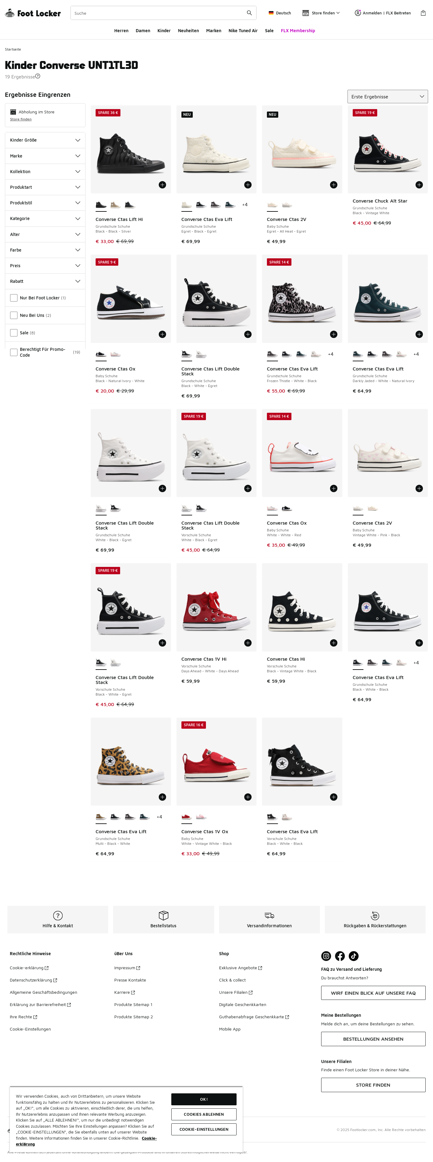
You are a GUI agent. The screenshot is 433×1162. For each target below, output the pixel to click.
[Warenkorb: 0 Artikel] (423, 13)
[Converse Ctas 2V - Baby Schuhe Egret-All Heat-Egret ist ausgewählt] (272, 205)
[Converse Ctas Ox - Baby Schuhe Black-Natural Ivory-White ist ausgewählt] (101, 354)
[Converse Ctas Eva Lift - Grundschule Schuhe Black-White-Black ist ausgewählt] (358, 663)
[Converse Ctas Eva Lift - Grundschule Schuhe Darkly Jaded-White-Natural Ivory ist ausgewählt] (358, 354)
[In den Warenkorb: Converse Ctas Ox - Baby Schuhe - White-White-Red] (333, 488)
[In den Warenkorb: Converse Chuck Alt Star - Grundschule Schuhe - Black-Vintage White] (419, 184)
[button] (37, 76)
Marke (45, 155)
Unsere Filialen (236, 992)
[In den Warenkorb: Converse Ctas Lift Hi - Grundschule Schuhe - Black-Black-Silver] (162, 184)
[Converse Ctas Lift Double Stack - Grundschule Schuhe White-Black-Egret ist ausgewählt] (101, 508)
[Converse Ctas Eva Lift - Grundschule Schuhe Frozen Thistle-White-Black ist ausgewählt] (272, 354)
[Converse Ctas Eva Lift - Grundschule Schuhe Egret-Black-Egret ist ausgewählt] (186, 205)
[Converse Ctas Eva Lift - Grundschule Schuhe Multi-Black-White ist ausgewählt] (101, 817)
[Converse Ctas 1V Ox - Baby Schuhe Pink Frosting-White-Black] (201, 817)
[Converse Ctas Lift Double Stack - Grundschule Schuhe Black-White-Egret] (115, 508)
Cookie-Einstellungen (30, 1028)
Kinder (164, 30)
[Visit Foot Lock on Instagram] (326, 956)
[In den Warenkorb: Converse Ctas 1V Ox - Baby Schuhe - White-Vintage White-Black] (248, 797)
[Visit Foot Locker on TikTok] (354, 956)
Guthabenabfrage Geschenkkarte (254, 1016)
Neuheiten (188, 30)
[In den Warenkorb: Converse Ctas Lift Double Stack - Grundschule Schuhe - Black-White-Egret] (248, 334)
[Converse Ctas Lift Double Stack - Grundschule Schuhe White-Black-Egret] (201, 354)
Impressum (127, 967)
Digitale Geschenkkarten (242, 1004)
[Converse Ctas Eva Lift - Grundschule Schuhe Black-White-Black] (201, 205)
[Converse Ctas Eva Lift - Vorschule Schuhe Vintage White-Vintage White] (287, 817)
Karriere (124, 992)
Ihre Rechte (23, 1016)
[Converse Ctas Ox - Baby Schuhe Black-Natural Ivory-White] (287, 508)
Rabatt (45, 281)
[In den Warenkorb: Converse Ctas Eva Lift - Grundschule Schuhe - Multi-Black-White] (162, 797)
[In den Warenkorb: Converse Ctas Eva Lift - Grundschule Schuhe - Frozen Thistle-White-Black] (333, 334)
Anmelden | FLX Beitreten (383, 13)
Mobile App (230, 1028)
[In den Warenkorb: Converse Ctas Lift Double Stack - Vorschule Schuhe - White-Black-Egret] (248, 488)
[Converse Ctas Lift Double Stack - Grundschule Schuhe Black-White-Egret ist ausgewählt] (186, 354)
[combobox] (163, 13)
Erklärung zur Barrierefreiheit (40, 1004)
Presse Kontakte (130, 979)
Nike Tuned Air (243, 30)
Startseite (13, 49)
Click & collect (232, 979)
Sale (269, 30)
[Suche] (163, 13)
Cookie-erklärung (29, 967)
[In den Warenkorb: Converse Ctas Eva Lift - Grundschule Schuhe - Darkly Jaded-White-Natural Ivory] (419, 334)
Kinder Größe (45, 139)
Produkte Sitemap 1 (133, 1004)
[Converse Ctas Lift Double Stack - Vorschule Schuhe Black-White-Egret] (201, 508)
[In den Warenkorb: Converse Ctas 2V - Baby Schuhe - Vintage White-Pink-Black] (419, 488)
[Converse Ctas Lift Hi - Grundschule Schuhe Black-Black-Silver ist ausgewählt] (101, 205)
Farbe (45, 250)
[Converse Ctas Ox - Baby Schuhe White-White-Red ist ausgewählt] (272, 508)
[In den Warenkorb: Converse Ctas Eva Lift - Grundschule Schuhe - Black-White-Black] (419, 643)
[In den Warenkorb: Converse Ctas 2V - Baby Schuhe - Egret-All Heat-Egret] (333, 184)
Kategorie (45, 218)
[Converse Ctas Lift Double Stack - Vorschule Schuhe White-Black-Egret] (115, 663)
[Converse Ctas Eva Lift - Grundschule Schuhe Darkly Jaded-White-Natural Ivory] (230, 205)
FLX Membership (298, 30)
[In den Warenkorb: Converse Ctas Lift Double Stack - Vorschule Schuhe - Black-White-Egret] (162, 643)
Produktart (45, 187)
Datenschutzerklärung (33, 979)
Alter (45, 234)
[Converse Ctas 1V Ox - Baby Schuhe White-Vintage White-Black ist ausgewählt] (186, 817)
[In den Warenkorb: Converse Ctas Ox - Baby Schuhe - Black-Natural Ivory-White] (162, 334)
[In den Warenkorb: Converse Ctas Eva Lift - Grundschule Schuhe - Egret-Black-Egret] (248, 184)
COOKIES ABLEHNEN (204, 1114)
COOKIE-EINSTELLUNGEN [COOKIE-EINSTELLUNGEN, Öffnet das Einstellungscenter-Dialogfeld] (204, 1129)
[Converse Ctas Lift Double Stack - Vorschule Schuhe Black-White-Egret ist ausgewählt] (101, 663)
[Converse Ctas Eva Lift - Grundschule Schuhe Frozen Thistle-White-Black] (216, 205)
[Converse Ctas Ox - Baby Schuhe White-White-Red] (115, 354)
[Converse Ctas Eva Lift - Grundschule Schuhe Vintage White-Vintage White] (316, 354)
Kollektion (45, 171)
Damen (143, 30)
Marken (213, 30)
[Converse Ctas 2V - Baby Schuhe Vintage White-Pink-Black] (287, 205)
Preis (45, 265)
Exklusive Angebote (240, 967)
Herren (121, 30)
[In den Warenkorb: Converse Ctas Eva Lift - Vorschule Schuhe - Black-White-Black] (333, 797)
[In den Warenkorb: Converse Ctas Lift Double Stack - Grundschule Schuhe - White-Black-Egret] (162, 488)
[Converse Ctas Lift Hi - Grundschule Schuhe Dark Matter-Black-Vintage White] (130, 205)
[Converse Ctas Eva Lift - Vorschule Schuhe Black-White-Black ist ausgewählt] (272, 817)
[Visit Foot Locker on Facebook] (340, 956)
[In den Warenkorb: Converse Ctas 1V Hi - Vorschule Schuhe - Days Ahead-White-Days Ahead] (248, 643)
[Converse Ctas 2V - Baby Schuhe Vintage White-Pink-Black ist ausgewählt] (358, 508)
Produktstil (45, 202)
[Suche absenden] (249, 13)
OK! (203, 1099)
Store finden (21, 119)
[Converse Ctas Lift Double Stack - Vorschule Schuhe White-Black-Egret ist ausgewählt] (186, 508)
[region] (126, 1119)
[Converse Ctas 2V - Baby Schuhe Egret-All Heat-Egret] (372, 508)
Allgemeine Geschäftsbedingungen (43, 992)
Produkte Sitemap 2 (133, 1016)
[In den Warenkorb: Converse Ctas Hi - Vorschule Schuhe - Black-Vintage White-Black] (333, 643)
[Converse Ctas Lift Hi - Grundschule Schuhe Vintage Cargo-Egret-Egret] (115, 205)
